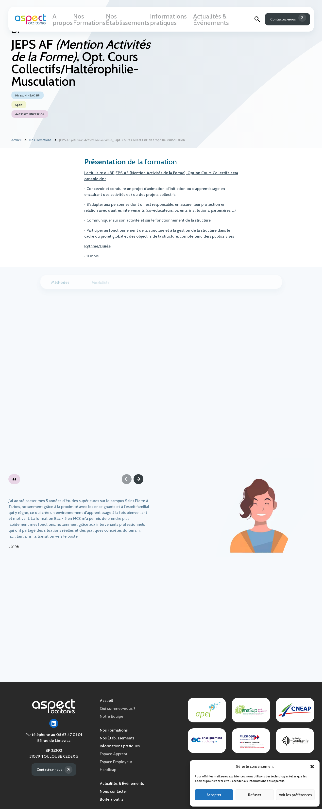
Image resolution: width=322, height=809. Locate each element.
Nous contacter (113, 791)
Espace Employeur (116, 761)
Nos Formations (89, 20)
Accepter (214, 795)
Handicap (108, 769)
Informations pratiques (168, 20)
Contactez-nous (280, 20)
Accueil (16, 140)
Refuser (254, 795)
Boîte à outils (111, 799)
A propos (63, 20)
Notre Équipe (111, 716)
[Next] (138, 479)
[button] (312, 766)
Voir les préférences (295, 795)
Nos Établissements (126, 20)
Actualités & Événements (215, 20)
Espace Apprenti (114, 754)
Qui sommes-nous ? (117, 708)
